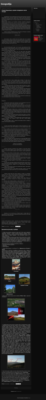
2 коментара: (12, 383)
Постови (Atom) (18, 391)
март (37, 23)
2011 (36, 22)
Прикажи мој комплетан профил (41, 39)
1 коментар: (12, 226)
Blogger (29, 397)
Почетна (16, 387)
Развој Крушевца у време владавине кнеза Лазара (39, 26)
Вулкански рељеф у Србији (10, 229)
